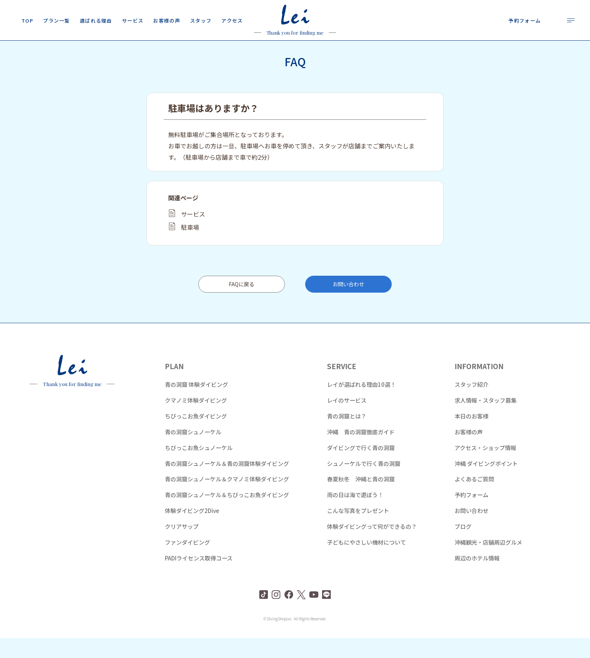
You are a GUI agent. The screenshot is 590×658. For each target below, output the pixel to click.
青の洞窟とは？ (346, 436)
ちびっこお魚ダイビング (196, 436)
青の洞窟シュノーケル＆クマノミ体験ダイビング (227, 499)
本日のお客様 (471, 436)
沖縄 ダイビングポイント (486, 483)
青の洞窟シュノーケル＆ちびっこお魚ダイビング (227, 515)
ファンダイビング (187, 562)
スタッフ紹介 (471, 404)
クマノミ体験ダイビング (196, 420)
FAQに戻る (241, 304)
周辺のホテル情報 (477, 578)
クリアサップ (182, 546)
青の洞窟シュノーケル (193, 452)
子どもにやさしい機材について (366, 562)
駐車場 (190, 247)
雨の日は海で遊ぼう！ (355, 515)
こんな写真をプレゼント (358, 530)
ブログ (463, 546)
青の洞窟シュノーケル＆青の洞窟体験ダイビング (227, 483)
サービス (193, 233)
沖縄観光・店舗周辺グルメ (488, 562)
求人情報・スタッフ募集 (486, 420)
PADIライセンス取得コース (199, 578)
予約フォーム (471, 515)
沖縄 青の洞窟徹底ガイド (361, 452)
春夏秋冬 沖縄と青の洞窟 (361, 499)
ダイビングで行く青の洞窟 (361, 468)
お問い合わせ (348, 304)
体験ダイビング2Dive (192, 530)
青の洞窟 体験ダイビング (196, 404)
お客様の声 (469, 452)
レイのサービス (346, 420)
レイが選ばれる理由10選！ (361, 404)
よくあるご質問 (474, 499)
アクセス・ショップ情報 (485, 468)
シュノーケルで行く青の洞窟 (363, 483)
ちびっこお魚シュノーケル (199, 468)
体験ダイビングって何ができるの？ (372, 546)
